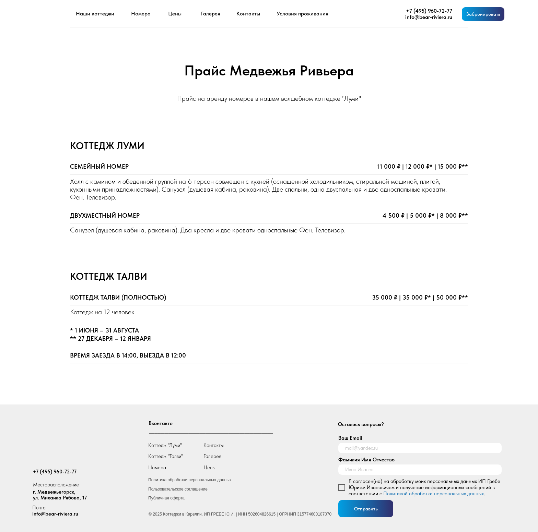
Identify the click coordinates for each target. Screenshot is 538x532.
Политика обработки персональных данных (190, 479)
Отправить (366, 508)
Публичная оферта (166, 498)
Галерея (212, 456)
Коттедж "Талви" (165, 456)
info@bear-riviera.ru (55, 514)
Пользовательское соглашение (178, 489)
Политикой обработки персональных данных (433, 494)
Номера (157, 467)
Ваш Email (350, 438)
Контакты (213, 445)
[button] (483, 14)
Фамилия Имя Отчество (366, 460)
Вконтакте (161, 423)
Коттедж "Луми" (165, 445)
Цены (209, 467)
